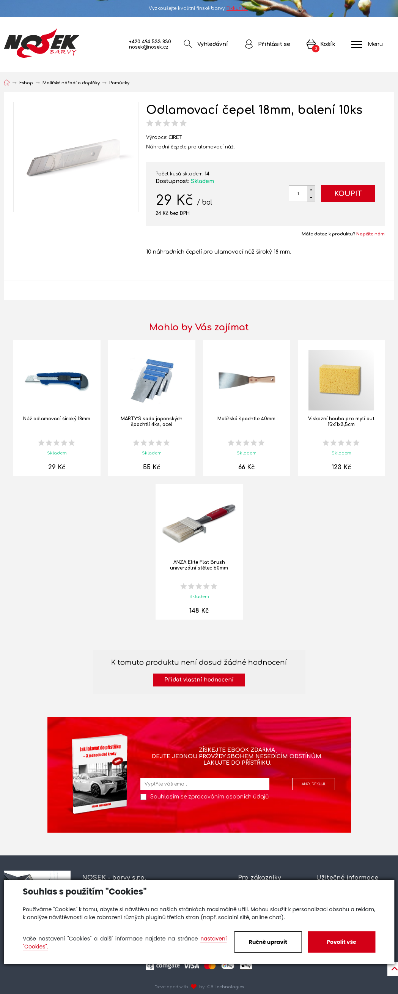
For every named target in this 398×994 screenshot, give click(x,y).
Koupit (348, 193)
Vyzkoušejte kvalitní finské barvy (199, 8)
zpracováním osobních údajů (228, 797)
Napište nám (370, 234)
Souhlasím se (209, 797)
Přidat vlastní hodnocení (199, 680)
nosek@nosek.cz (148, 47)
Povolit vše (341, 942)
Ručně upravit (268, 942)
